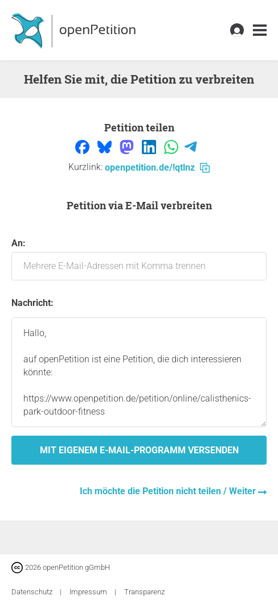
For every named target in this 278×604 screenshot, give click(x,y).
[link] (260, 30)
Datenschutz (32, 592)
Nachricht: (32, 302)
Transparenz (144, 592)
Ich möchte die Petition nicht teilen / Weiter (169, 491)
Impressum (89, 592)
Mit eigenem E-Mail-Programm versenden (139, 450)
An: (139, 259)
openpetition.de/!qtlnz (157, 167)
